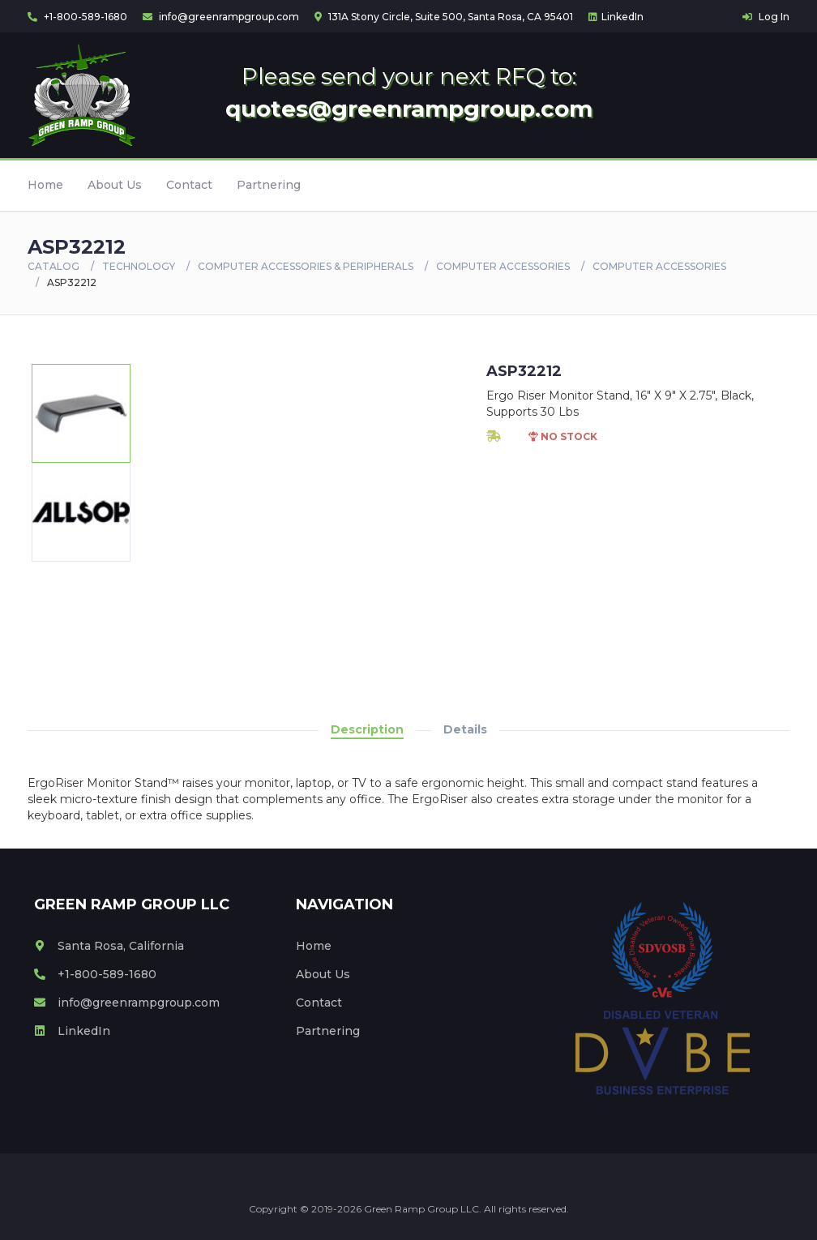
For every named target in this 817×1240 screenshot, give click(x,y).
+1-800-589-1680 (77, 17)
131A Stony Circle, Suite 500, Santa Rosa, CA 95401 (443, 17)
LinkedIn (616, 17)
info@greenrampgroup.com (221, 17)
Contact (189, 184)
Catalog (53, 266)
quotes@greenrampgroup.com (408, 108)
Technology (138, 266)
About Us (115, 184)
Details (465, 729)
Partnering (269, 184)
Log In (765, 17)
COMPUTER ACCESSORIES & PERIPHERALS (305, 266)
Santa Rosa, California (109, 946)
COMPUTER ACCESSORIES (503, 266)
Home (45, 184)
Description (367, 729)
